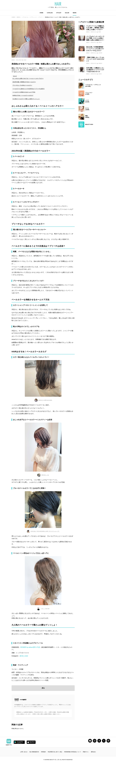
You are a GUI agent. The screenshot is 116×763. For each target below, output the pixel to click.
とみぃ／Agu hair (43, 608)
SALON (67, 12)
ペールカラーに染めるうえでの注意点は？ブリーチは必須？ (28, 88)
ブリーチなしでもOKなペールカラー (22, 85)
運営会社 (93, 752)
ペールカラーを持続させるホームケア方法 (23, 92)
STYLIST (58, 12)
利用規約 (43, 752)
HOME (41, 12)
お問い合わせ (23, 752)
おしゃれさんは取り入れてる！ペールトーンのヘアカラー (28, 78)
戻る (43, 688)
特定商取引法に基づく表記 (55, 752)
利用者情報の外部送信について (72, 752)
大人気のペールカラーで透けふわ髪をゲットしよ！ (26, 99)
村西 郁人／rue (43, 475)
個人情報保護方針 (34, 752)
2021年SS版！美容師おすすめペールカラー (24, 82)
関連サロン (86, 752)
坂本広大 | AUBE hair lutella (43, 400)
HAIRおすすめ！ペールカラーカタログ (22, 95)
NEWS (74, 12)
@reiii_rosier (24, 656)
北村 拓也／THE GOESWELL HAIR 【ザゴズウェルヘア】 (43, 531)
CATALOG (50, 12)
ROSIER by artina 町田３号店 (30, 647)
